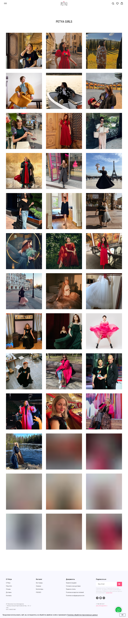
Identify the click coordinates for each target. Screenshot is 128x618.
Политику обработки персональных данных (82, 615)
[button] (113, 3)
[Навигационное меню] (5, 3)
